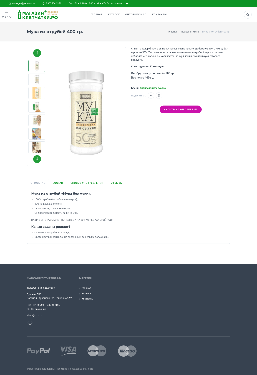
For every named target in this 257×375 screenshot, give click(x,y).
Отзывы (116, 182)
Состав (58, 182)
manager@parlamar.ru (22, 3)
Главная (86, 288)
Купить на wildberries (181, 109)
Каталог (86, 293)
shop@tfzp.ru (34, 315)
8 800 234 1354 (51, 3)
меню (6, 16)
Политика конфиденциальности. (75, 368)
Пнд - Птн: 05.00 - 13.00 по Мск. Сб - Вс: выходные (95, 3)
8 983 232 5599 (46, 287)
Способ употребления (86, 182)
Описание (38, 182)
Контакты (87, 298)
